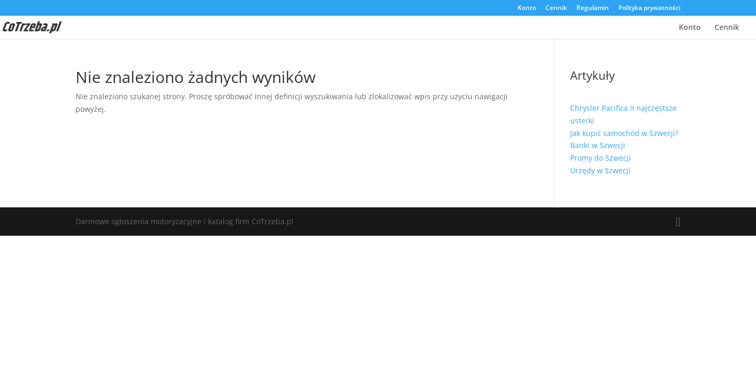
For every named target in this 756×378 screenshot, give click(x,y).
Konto (527, 8)
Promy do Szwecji (600, 158)
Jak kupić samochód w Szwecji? (624, 133)
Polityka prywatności (649, 8)
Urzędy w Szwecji (600, 170)
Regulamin (592, 8)
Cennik (556, 8)
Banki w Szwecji (597, 145)
